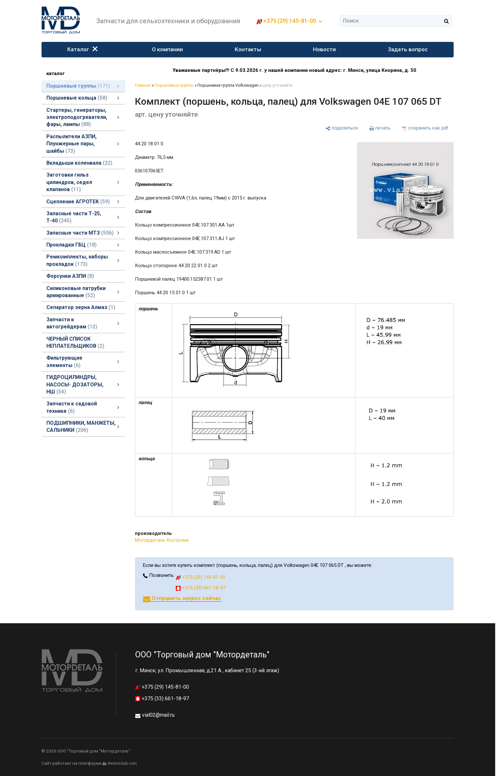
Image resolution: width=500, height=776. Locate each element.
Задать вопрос (408, 49)
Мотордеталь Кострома (162, 540)
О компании (167, 49)
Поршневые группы (174, 85)
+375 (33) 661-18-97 (200, 588)
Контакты (248, 49)
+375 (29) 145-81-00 (289, 20)
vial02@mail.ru (158, 715)
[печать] (380, 128)
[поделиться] (341, 128)
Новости (324, 49)
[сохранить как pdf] (425, 128)
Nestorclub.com (122, 763)
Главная (143, 85)
